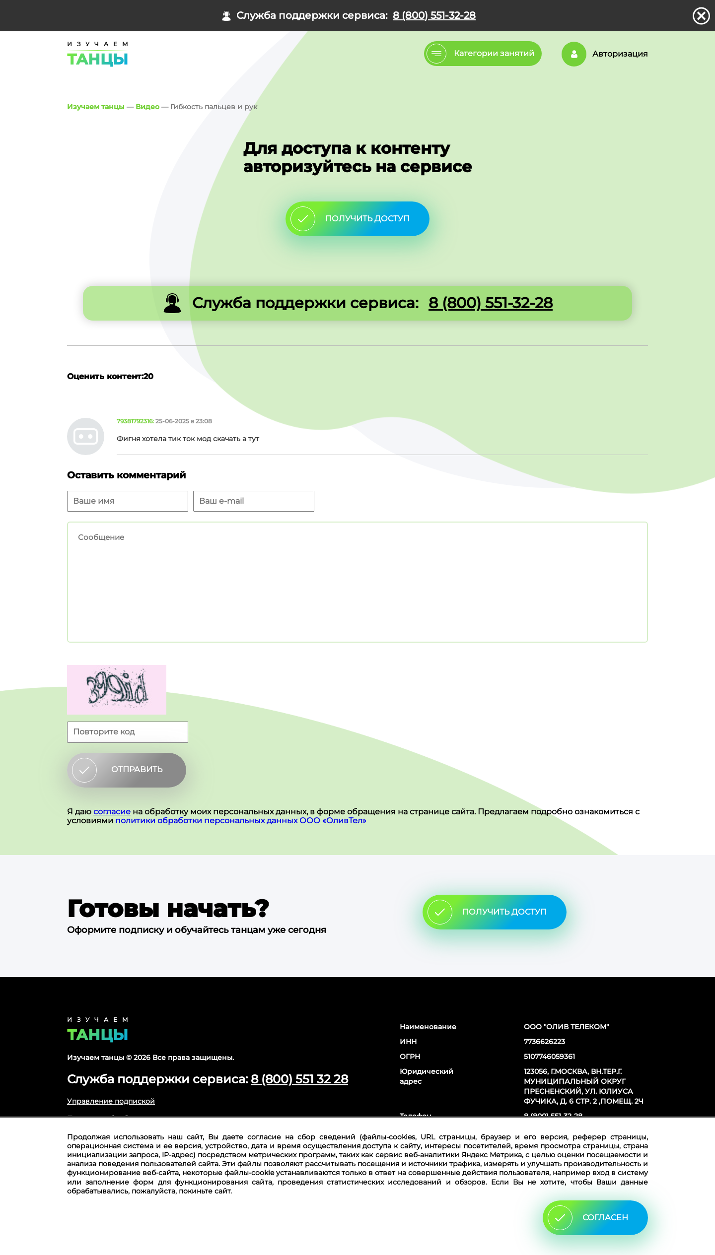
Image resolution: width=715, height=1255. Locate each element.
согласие (112, 811)
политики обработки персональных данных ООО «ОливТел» (240, 820)
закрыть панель (701, 16)
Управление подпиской (111, 1101)
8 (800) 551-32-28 (434, 15)
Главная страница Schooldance (96, 54)
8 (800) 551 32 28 (299, 1079)
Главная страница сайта (97, 1030)
